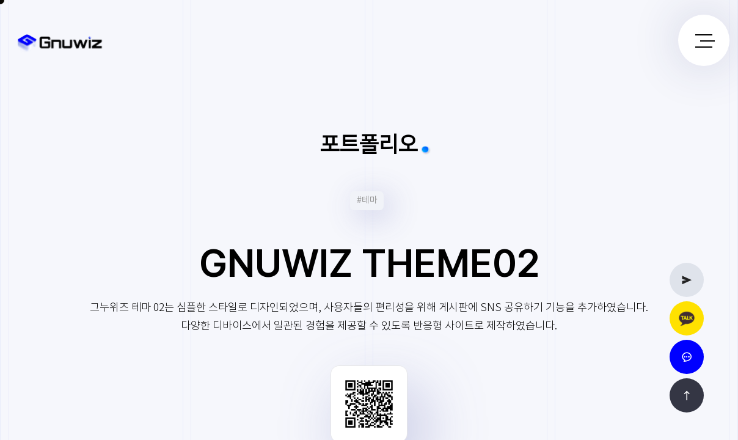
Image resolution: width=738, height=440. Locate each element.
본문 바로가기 (0, 0)
